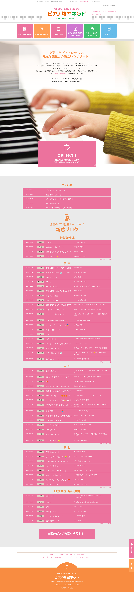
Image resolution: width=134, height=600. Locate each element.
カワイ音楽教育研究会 (82, 1)
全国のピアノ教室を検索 (65, 554)
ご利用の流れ (80, 554)
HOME (52, 554)
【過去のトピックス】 (104, 259)
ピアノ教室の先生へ (54, 557)
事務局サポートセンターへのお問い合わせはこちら (67, 584)
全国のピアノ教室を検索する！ (67, 533)
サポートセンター (80, 557)
